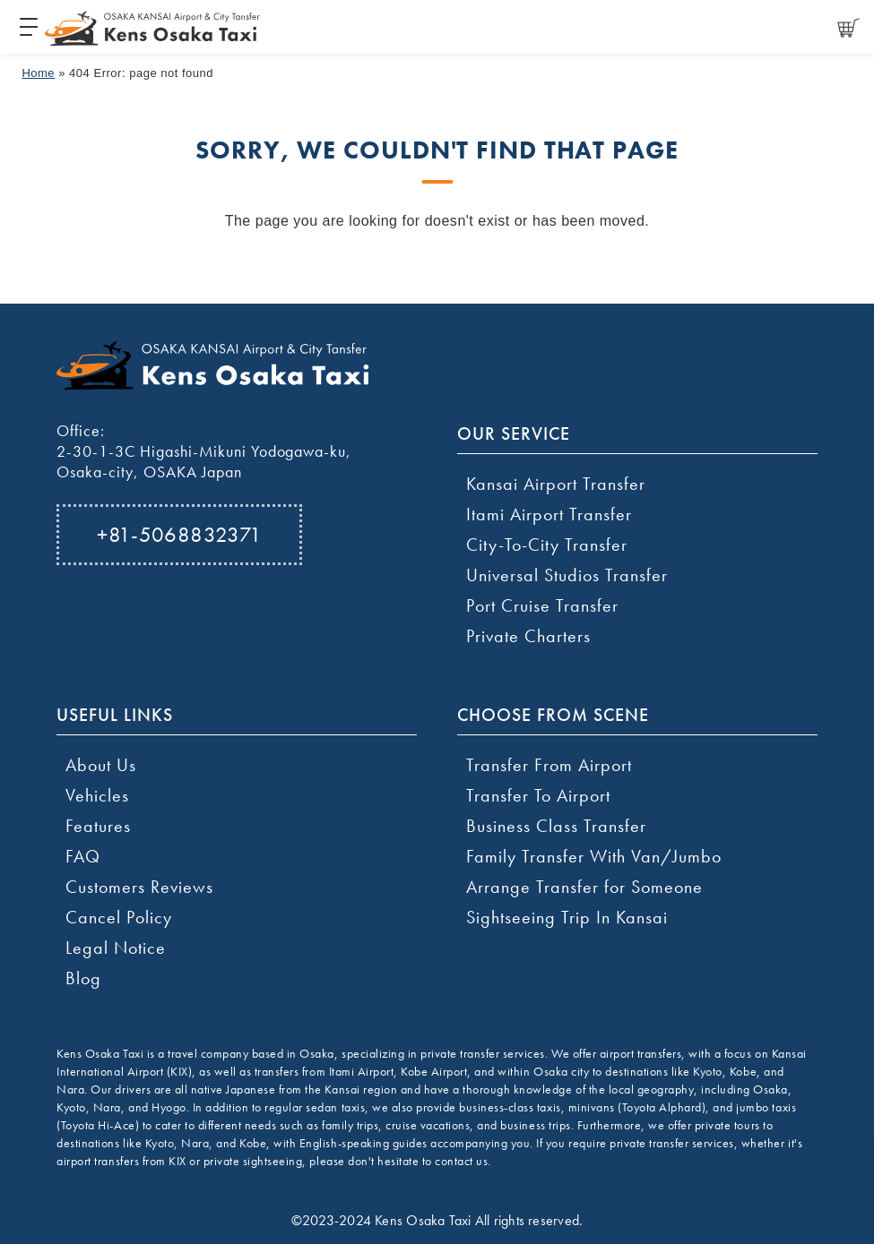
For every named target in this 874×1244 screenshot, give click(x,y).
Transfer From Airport (549, 764)
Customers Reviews (139, 886)
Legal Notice (115, 947)
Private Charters (528, 636)
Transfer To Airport (538, 795)
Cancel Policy (118, 917)
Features (98, 825)
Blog (83, 978)
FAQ (82, 856)
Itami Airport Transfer (549, 514)
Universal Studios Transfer (567, 575)
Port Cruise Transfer (542, 605)
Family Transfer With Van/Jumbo (594, 856)
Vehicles (97, 795)
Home (38, 73)
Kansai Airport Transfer (555, 483)
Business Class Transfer (556, 825)
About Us (100, 764)
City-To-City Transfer (546, 544)
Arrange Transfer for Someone (584, 886)
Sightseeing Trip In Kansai (567, 917)
